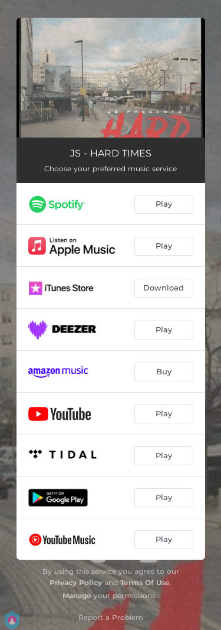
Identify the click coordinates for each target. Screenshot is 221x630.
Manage (76, 595)
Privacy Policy (76, 582)
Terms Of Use (145, 582)
